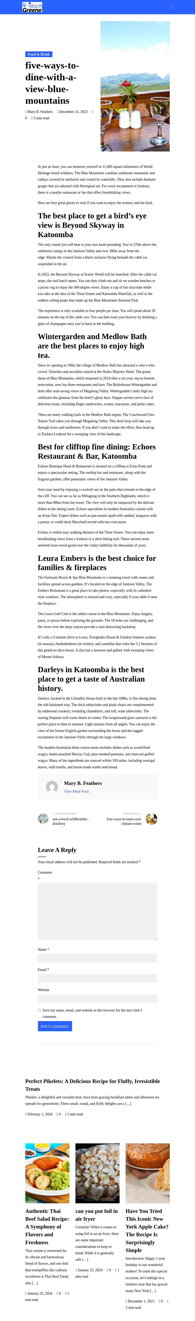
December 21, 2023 (73, 112)
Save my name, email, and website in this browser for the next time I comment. (92, 1013)
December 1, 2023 (140, 1301)
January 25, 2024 (39, 1293)
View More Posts (76, 791)
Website (44, 990)
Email (43, 970)
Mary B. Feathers (39, 112)
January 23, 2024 (89, 1270)
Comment (45, 875)
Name (43, 950)
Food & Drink (39, 54)
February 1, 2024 (39, 1114)
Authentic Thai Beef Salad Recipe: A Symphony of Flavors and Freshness (47, 1226)
